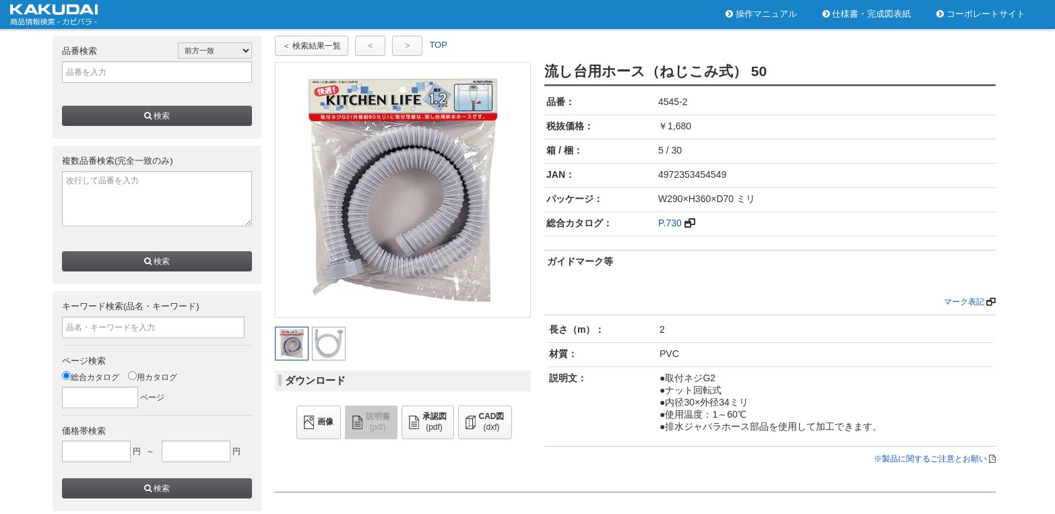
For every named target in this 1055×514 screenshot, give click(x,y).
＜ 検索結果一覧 (311, 46)
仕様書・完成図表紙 (867, 14)
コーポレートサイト (980, 14)
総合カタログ (90, 377)
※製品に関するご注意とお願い (930, 458)
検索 (157, 116)
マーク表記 (964, 302)
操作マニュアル (761, 14)
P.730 (670, 223)
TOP (438, 45)
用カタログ (152, 377)
